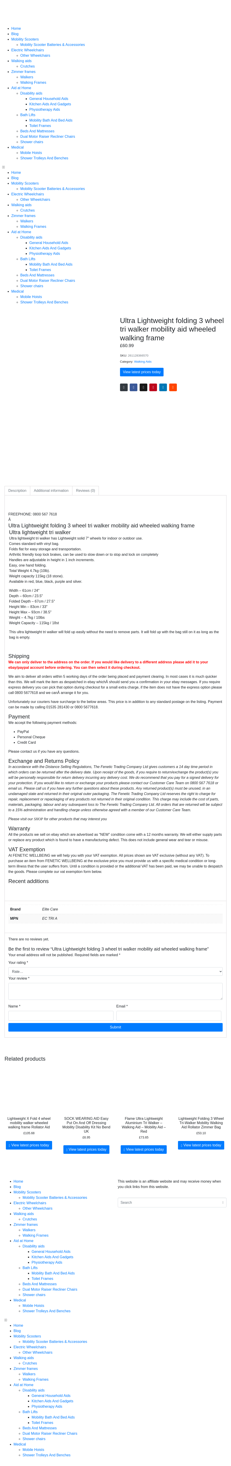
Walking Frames (33, 82)
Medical (17, 147)
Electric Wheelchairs (27, 50)
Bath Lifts (27, 115)
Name (14, 1006)
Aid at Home (21, 88)
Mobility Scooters (25, 39)
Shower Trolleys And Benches (44, 158)
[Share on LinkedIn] (163, 387)
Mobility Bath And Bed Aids (50, 120)
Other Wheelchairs (35, 55)
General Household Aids (48, 99)
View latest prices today (142, 372)
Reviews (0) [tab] (85, 490)
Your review (19, 978)
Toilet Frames (40, 126)
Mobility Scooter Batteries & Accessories (52, 45)
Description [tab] (17, 490)
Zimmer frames (23, 72)
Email (122, 1006)
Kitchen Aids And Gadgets (50, 104)
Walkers (26, 77)
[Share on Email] (124, 387)
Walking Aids (142, 361)
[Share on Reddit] (173, 387)
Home (16, 28)
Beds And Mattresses (37, 131)
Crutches (27, 66)
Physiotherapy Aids (44, 109)
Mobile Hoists (31, 153)
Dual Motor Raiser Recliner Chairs (47, 136)
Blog (14, 34)
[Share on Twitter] (143, 387)
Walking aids (21, 61)
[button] (115, 167)
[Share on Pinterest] (153, 387)
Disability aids (31, 93)
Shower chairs (31, 142)
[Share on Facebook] (133, 387)
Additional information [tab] (51, 490)
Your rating (18, 963)
